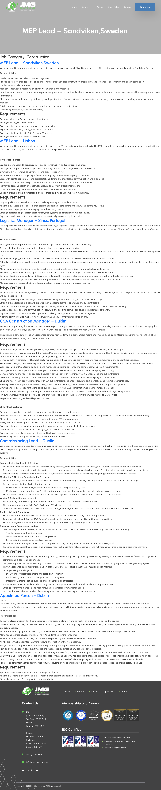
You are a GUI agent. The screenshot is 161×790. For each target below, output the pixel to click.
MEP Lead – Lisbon (17, 140)
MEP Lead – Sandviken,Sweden (29, 62)
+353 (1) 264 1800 (34, 754)
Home (74, 7)
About (100, 7)
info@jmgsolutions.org (37, 762)
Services (86, 7)
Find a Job (145, 7)
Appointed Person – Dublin (24, 595)
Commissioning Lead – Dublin (27, 440)
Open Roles (113, 7)
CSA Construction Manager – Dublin (33, 321)
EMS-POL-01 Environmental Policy (117, 738)
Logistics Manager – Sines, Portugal (32, 220)
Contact (128, 7)
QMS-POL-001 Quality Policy (115, 748)
